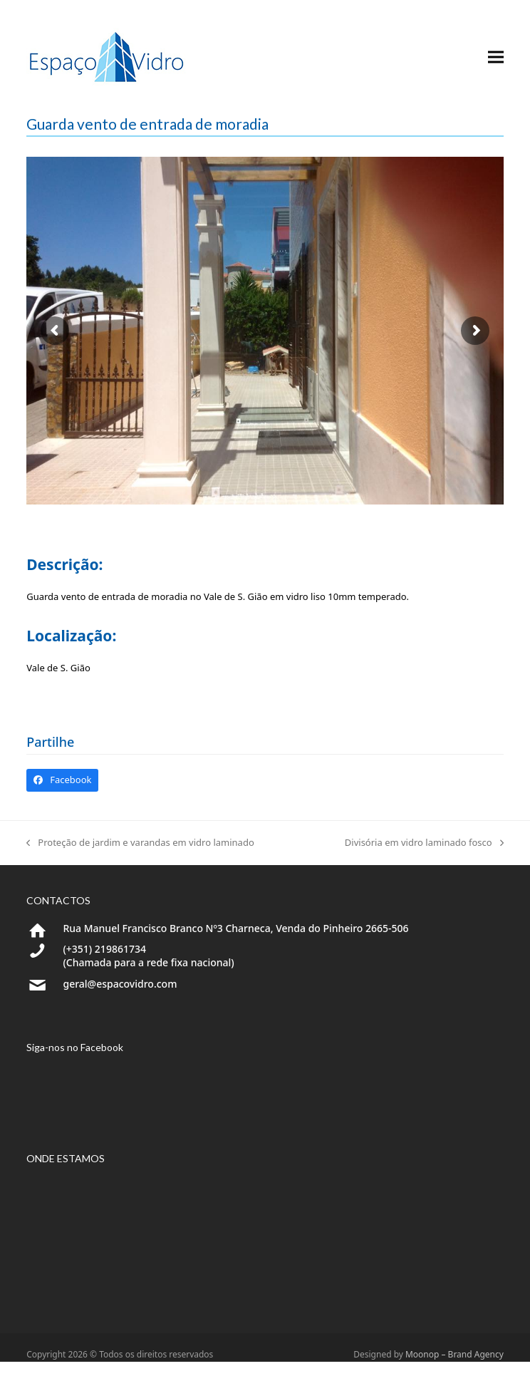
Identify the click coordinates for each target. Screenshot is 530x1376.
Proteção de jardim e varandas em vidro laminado (140, 843)
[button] (496, 57)
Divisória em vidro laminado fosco (424, 843)
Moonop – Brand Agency (454, 1354)
